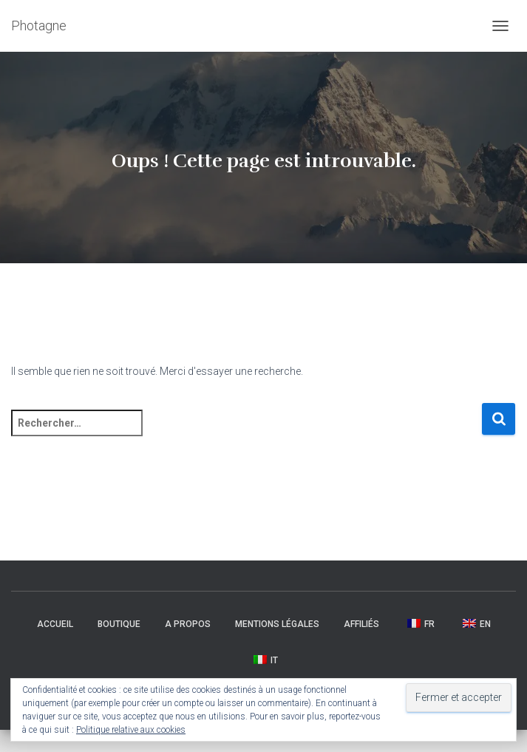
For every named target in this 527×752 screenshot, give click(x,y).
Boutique (119, 624)
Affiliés (361, 624)
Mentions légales (277, 624)
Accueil (55, 624)
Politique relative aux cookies (131, 730)
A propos (188, 624)
